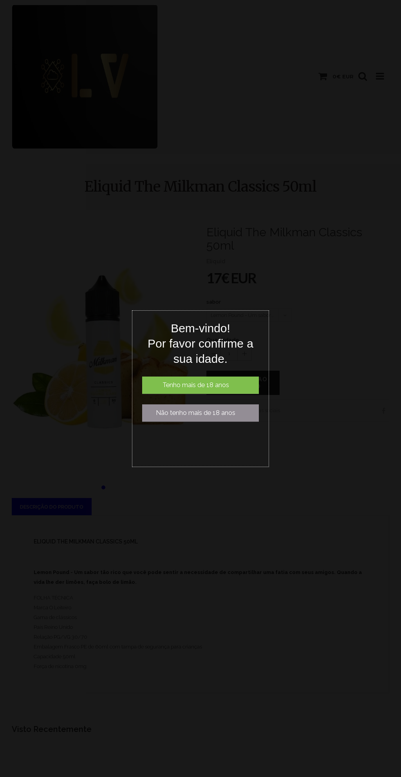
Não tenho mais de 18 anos (195, 413)
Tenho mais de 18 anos (196, 385)
